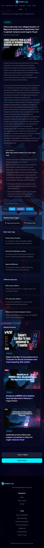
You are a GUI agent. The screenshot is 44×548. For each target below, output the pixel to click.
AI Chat (29, 5)
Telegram (29, 209)
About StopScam (22, 515)
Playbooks (22, 528)
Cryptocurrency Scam (12, 223)
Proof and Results (22, 525)
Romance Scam (30, 223)
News (16, 5)
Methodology (22, 518)
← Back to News (22, 455)
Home (3, 5)
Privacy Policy (22, 532)
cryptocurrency (9, 100)
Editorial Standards (22, 521)
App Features (9, 5)
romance (16, 97)
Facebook (20, 209)
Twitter (12, 209)
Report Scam (22, 460)
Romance (7, 22)
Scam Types (22, 5)
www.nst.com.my (14, 203)
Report (34, 5)
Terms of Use (22, 535)
